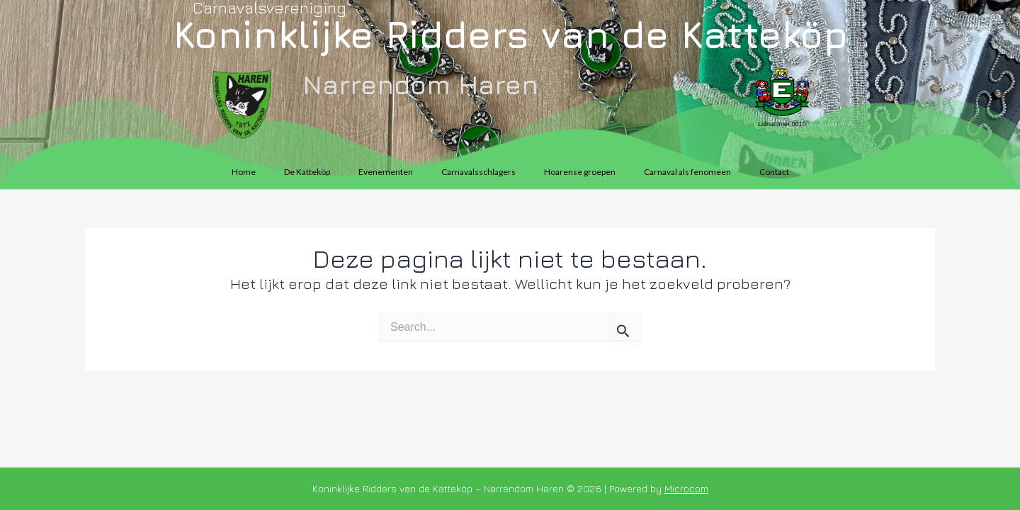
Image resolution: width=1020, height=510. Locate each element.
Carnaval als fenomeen (687, 171)
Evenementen (385, 171)
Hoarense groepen (580, 171)
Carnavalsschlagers (478, 171)
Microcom (686, 488)
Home (244, 171)
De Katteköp (307, 171)
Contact (774, 171)
